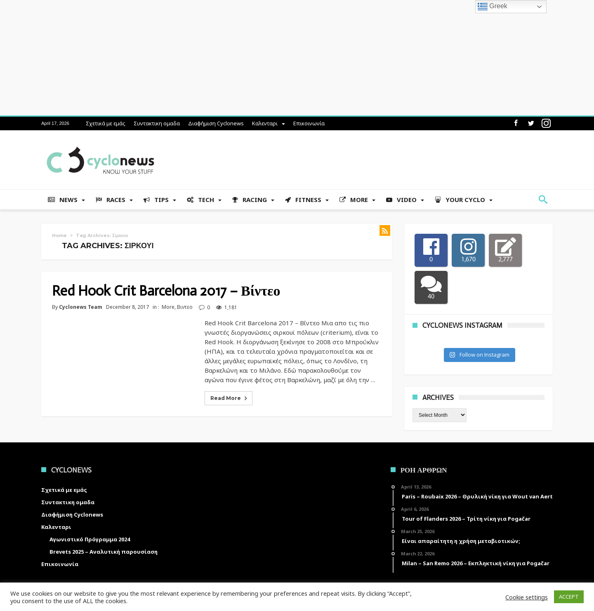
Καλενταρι (265, 123)
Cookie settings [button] (526, 597)
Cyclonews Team (80, 307)
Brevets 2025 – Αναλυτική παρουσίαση (104, 551)
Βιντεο (185, 306)
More (168, 306)
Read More (229, 398)
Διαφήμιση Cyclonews (216, 123)
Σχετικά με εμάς (105, 123)
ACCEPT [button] (569, 596)
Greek (492, 7)
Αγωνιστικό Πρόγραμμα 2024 (90, 539)
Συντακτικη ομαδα (157, 123)
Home (59, 235)
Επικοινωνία (309, 123)
